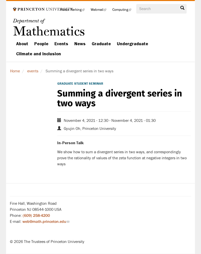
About (22, 43)
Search (182, 8)
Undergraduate (132, 43)
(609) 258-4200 (36, 216)
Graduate (101, 43)
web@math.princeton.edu (45, 222)
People (41, 43)
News (80, 43)
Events (61, 43)
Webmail (100, 11)
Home (15, 71)
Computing (123, 11)
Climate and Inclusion (38, 54)
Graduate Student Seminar (80, 83)
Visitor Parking (74, 11)
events (32, 71)
